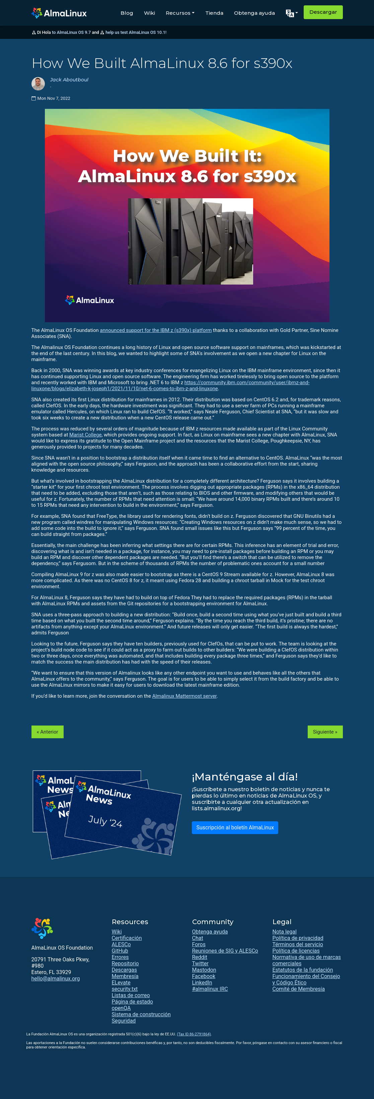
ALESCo (121, 944)
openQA (121, 1008)
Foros (199, 944)
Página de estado (132, 1002)
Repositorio (125, 963)
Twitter (200, 963)
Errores (120, 957)
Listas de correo (131, 995)
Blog (127, 13)
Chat (197, 938)
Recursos (178, 13)
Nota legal (285, 932)
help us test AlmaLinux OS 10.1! (135, 32)
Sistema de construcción (141, 1014)
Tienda (214, 13)
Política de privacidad (298, 938)
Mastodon (204, 970)
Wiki (149, 13)
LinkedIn (202, 982)
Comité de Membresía (299, 989)
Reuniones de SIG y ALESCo (225, 951)
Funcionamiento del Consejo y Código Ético (306, 979)
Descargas (124, 970)
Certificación (127, 938)
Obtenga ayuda (254, 13)
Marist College (85, 435)
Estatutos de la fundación (303, 970)
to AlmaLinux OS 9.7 (71, 32)
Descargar (323, 12)
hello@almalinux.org (55, 978)
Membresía (125, 976)
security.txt (125, 989)
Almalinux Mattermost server (184, 696)
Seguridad (124, 1021)
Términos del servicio (298, 944)
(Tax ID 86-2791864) (194, 1034)
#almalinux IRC (210, 989)
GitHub (120, 951)
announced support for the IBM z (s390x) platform (156, 330)
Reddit (200, 957)
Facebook (203, 976)
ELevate (121, 982)
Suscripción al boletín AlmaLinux (235, 827)
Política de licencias (296, 951)
